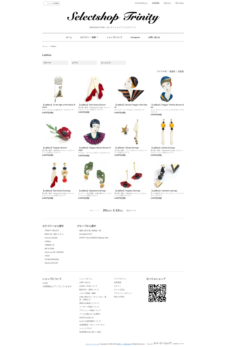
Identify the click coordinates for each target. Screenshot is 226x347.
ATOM (121, 297)
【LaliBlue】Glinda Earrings (126, 148)
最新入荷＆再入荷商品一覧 (90, 231)
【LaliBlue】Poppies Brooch (54, 148)
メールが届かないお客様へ (90, 314)
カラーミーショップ (92, 344)
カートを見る (119, 290)
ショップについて (114, 37)
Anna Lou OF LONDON (54, 252)
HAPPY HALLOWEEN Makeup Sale (93, 238)
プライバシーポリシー (123, 293)
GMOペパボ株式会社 (124, 344)
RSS (116, 297)
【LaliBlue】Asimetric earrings (164, 191)
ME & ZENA (50, 249)
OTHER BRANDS (52, 259)
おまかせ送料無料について (90, 321)
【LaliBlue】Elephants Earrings (92, 191)
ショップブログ (85, 328)
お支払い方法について (88, 286)
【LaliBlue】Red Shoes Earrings (56, 191)
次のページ (131, 210)
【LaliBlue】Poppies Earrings (127, 191)
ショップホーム (85, 279)
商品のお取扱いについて (89, 303)
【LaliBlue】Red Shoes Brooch (92, 105)
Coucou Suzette (51, 238)
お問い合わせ (154, 37)
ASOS (47, 256)
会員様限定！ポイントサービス (92, 325)
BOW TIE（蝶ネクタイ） (55, 234)
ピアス (75, 63)
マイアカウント (141, 3)
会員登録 (155, 3)
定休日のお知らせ (86, 318)
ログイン (167, 3)
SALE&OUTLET (85, 234)
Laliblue (53, 46)
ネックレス (106, 63)
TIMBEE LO (49, 245)
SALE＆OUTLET (51, 263)
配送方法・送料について (89, 290)
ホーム (69, 37)
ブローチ (47, 63)
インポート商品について (89, 307)
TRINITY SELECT (52, 231)
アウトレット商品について (90, 310)
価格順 (172, 71)
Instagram (135, 37)
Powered (165, 344)
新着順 (181, 71)
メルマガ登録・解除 (87, 293)
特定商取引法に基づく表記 (90, 332)
